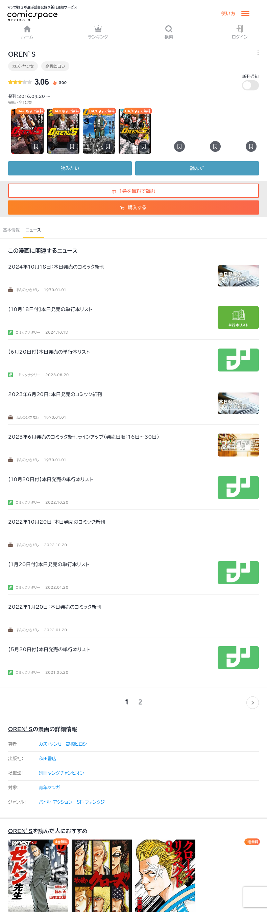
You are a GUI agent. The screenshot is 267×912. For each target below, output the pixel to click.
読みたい (69, 168)
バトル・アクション (55, 802)
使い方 (228, 13)
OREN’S (20, 729)
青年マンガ (49, 787)
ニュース (33, 230)
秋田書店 (47, 758)
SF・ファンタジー (93, 802)
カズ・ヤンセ (23, 66)
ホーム (27, 32)
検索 (169, 32)
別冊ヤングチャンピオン (61, 773)
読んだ (197, 168)
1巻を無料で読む (133, 191)
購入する (133, 207)
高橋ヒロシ (55, 66)
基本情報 (11, 230)
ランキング (98, 32)
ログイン (240, 32)
